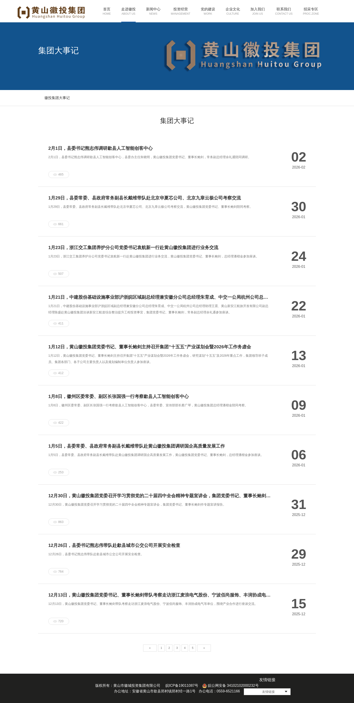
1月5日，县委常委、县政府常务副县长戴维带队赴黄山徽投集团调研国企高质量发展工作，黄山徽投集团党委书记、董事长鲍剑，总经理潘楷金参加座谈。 (156, 455)
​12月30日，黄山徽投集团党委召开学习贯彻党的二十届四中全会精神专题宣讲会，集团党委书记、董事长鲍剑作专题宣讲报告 (159, 495)
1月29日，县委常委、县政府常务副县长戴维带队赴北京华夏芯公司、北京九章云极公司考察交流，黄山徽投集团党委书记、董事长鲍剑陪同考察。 (150, 206)
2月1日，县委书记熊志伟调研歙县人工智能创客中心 (100, 148)
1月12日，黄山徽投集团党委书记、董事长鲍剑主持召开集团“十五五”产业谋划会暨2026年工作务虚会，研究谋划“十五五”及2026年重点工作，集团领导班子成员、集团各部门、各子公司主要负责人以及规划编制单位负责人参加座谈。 (158, 359)
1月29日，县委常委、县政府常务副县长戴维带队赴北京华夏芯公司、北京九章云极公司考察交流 (144, 197)
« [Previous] (150, 648)
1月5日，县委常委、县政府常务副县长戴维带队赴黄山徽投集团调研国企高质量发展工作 (136, 446)
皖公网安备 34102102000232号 (230, 685)
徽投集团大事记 (57, 98)
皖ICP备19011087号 (181, 685)
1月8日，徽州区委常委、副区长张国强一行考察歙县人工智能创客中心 (118, 396)
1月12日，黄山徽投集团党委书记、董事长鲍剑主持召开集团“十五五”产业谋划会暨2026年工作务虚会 (149, 346)
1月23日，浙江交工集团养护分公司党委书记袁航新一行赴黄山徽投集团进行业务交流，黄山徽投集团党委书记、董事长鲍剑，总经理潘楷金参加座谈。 (153, 256)
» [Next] (204, 648)
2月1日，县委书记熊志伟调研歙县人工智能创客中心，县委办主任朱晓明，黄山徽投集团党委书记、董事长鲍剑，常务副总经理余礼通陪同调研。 (149, 157)
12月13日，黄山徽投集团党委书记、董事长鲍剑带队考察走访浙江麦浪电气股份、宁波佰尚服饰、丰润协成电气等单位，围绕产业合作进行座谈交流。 (153, 604)
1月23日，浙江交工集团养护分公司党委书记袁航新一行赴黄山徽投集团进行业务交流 (133, 247)
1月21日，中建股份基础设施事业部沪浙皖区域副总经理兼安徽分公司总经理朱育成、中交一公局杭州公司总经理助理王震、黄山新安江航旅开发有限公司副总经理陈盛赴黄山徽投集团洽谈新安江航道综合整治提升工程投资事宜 (159, 297)
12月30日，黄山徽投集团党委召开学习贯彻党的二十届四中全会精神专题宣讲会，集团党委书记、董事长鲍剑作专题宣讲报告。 (137, 504)
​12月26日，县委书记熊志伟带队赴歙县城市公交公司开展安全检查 (114, 545)
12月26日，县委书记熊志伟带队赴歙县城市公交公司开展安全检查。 (96, 554)
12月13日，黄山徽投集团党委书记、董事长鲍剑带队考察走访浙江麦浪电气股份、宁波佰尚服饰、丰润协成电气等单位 (159, 594)
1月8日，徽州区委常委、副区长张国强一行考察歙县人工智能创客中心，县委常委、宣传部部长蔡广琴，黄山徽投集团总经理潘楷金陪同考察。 (148, 405)
